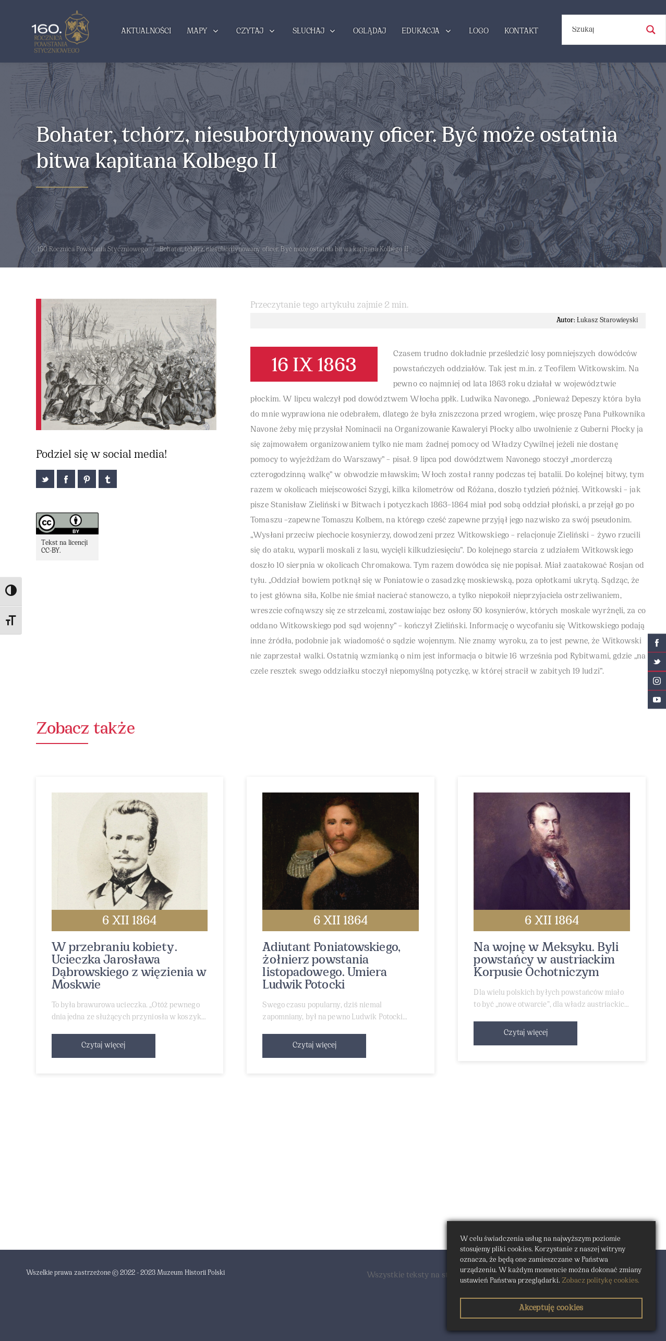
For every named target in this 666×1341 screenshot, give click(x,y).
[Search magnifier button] (650, 29)
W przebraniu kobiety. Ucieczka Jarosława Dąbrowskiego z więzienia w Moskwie (129, 966)
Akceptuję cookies (551, 1308)
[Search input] (604, 30)
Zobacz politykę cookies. (600, 1280)
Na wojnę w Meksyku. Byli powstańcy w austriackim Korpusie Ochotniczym (546, 960)
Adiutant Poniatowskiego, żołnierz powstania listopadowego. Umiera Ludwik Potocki (331, 966)
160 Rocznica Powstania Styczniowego (93, 250)
